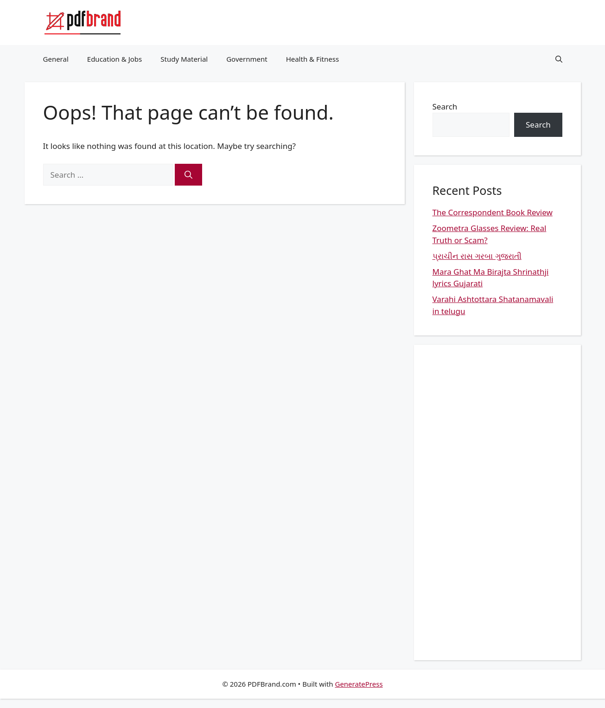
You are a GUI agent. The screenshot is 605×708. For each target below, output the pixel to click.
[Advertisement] (497, 502)
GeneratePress (358, 684)
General (56, 59)
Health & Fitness (312, 59)
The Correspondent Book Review (493, 212)
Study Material (184, 59)
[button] (559, 59)
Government (246, 59)
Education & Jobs (114, 59)
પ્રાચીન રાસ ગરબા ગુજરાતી (477, 256)
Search (445, 106)
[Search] (188, 175)
